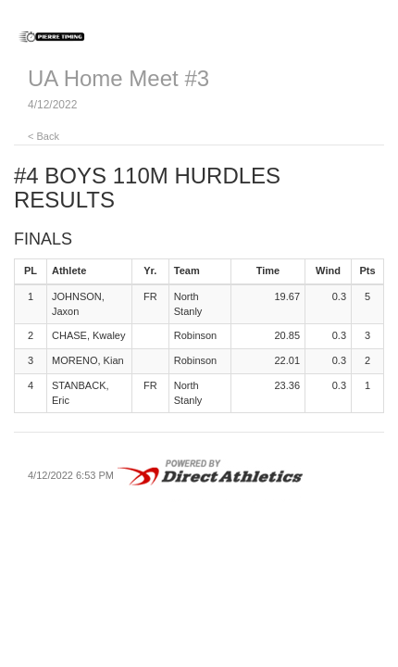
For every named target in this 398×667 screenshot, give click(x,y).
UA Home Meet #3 (118, 78)
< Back (43, 136)
